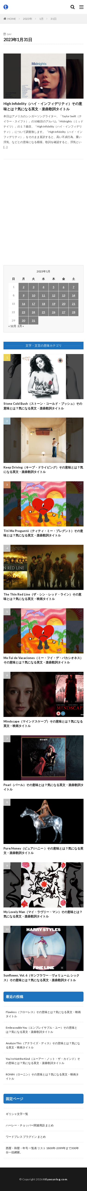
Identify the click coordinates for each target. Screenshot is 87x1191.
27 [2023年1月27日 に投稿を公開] (63, 312)
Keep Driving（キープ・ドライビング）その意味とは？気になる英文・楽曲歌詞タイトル (43, 469)
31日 (54, 18)
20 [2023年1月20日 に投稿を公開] (63, 303)
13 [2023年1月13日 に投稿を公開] (63, 295)
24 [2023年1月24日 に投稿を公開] (33, 312)
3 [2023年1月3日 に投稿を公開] (33, 287)
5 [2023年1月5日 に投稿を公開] (53, 287)
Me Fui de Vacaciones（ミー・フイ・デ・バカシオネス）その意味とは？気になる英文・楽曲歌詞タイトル (43, 660)
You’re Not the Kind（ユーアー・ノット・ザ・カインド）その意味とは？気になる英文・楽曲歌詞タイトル (43, 1061)
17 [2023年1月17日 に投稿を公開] (33, 303)
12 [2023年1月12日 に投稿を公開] (53, 295)
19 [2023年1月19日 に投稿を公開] (53, 303)
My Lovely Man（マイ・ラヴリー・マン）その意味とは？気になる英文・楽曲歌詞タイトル (42, 914)
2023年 (27, 18)
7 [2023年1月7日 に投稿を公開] (73, 287)
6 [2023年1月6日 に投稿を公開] (63, 287)
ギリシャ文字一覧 (17, 1114)
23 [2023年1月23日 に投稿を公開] (23, 312)
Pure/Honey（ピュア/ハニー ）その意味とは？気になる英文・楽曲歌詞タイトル (43, 850)
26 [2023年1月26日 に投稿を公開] (53, 312)
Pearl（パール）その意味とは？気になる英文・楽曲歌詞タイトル (43, 787)
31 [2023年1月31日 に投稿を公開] (33, 320)
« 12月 (12, 326)
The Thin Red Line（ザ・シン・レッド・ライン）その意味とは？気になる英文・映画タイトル (42, 596)
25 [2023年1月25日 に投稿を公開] (43, 312)
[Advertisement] (43, 212)
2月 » (21, 326)
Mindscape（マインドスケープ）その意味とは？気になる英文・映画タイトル (43, 723)
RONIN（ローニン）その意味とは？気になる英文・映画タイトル (42, 1076)
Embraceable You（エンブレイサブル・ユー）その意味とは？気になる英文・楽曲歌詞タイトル (41, 1030)
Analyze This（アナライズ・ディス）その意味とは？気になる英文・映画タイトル (43, 1045)
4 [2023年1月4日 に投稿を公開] (43, 287)
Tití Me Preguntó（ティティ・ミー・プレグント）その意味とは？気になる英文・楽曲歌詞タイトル (43, 533)
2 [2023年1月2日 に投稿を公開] (23, 287)
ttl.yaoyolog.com (55, 1179)
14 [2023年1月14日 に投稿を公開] (73, 295)
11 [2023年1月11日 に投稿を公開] (43, 295)
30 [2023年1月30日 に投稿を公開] (23, 320)
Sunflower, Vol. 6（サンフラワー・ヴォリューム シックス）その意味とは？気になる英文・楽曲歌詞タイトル (41, 978)
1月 (41, 18)
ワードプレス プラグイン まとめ (26, 1136)
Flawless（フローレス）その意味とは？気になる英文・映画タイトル (43, 1014)
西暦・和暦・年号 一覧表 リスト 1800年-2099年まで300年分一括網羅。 (42, 1150)
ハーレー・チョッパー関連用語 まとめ (30, 1125)
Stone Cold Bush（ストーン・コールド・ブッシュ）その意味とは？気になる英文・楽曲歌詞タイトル (42, 406)
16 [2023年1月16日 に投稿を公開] (23, 303)
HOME (11, 18)
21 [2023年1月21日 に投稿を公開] (73, 303)
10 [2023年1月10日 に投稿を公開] (33, 295)
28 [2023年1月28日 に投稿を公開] (73, 312)
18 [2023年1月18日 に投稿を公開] (43, 303)
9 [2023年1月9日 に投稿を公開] (23, 295)
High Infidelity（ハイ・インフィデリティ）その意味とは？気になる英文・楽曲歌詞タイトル (42, 106)
